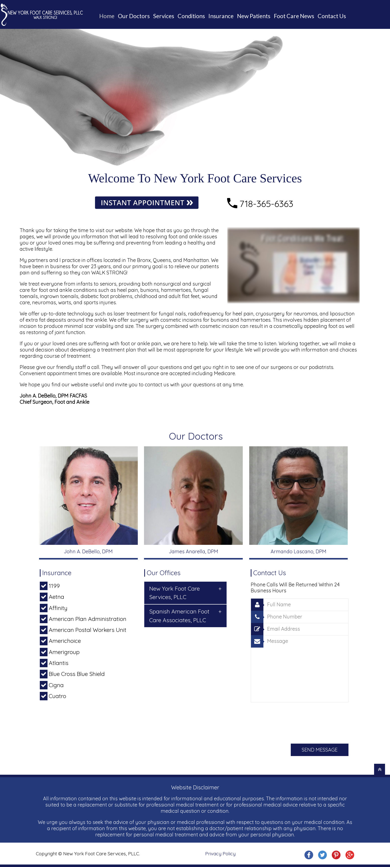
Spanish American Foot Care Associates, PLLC (185, 615)
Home (106, 15)
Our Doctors (134, 15)
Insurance (221, 15)
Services (163, 15)
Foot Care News (294, 15)
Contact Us (332, 15)
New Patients (253, 15)
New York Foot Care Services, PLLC (185, 592)
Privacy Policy (220, 854)
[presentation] (288, 721)
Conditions (191, 15)
